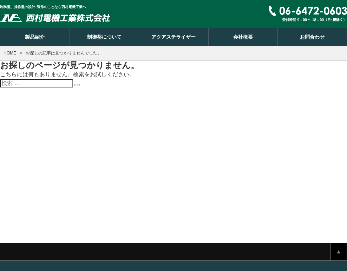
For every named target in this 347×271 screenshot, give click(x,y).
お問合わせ (312, 37)
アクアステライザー (173, 37)
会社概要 (243, 37)
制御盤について (104, 37)
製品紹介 (35, 37)
